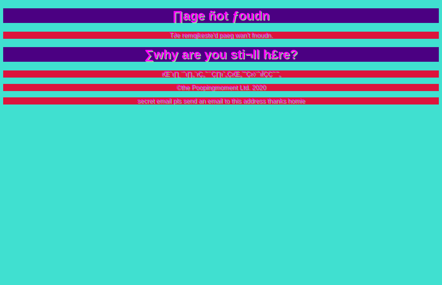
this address (248, 100)
